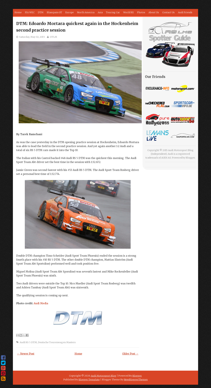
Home (18, 12)
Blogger (190, 157)
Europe (69, 12)
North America (85, 12)
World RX (128, 12)
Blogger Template (89, 379)
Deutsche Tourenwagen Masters (57, 342)
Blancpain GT (54, 12)
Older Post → (130, 353)
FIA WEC (30, 12)
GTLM (53, 36)
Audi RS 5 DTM (28, 342)
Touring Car (113, 12)
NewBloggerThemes (136, 379)
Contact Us (168, 12)
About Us (153, 12)
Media (41, 303)
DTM (40, 12)
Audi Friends (185, 12)
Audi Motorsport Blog (103, 375)
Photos (141, 12)
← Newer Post (25, 353)
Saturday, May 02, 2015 (32, 36)
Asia (100, 12)
